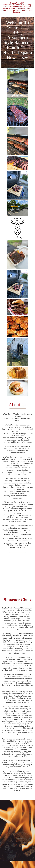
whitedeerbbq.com (19, 839)
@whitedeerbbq (17, 848)
